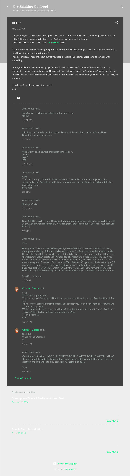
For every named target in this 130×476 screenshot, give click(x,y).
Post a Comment (22, 378)
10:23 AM (27, 164)
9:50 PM (26, 371)
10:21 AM (27, 120)
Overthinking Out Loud (30, 6)
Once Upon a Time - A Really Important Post (38, 398)
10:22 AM (27, 139)
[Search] (121, 7)
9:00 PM (26, 230)
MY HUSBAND (54, 42)
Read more (112, 420)
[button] (116, 23)
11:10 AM (27, 208)
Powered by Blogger (65, 463)
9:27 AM (26, 280)
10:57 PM (27, 321)
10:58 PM (27, 344)
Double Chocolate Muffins (27, 429)
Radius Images (71, 469)
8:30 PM (26, 192)
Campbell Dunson (30, 288)
